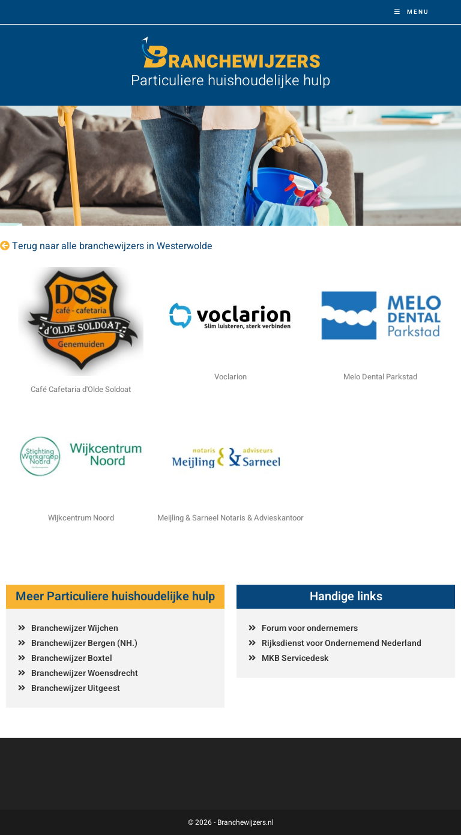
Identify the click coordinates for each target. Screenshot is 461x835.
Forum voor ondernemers (310, 628)
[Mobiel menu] (411, 12)
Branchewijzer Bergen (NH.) (84, 643)
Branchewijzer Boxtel (71, 658)
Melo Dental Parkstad (380, 376)
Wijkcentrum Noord (81, 517)
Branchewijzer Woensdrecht (84, 673)
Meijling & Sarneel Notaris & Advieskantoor (230, 517)
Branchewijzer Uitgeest (75, 688)
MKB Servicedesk (295, 658)
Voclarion (230, 376)
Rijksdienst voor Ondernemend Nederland (341, 643)
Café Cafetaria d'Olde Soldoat (81, 389)
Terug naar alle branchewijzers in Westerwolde (112, 246)
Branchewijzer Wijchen (74, 628)
